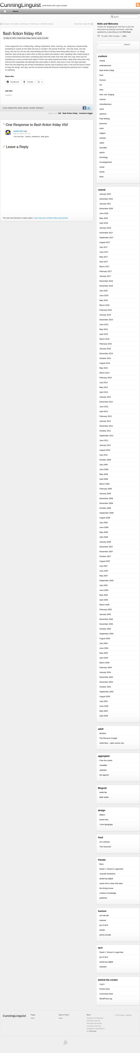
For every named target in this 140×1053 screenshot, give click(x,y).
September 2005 (106, 580)
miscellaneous (105, 104)
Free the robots (105, 760)
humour (102, 80)
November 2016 (106, 286)
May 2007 (103, 576)
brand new (103, 819)
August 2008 (104, 518)
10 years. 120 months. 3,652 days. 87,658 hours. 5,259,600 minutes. (28, 24)
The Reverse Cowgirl (108, 738)
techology (103, 157)
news (101, 109)
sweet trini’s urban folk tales (111, 883)
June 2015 (103, 324)
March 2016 (104, 305)
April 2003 (103, 716)
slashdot (102, 770)
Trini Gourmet (105, 847)
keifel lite (103, 792)
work (101, 177)
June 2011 (103, 440)
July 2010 (103, 455)
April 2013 (103, 392)
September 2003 (106, 692)
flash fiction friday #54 (22, 33)
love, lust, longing (106, 94)
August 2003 (104, 696)
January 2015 (105, 349)
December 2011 (106, 426)
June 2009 (103, 469)
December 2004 (106, 619)
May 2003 (103, 711)
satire (101, 143)
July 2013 (103, 382)
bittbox (102, 815)
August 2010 (104, 450)
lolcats (102, 930)
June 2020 (103, 213)
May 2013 (103, 387)
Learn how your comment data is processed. (51, 218)
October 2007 (105, 556)
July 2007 (103, 566)
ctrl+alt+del (104, 915)
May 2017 (103, 257)
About (15, 11)
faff (59, 113)
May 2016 (103, 300)
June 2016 (103, 295)
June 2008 (103, 527)
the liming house (106, 888)
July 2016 (103, 291)
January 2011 (105, 445)
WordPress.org (105, 999)
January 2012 (105, 421)
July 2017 (103, 247)
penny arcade (105, 935)
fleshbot (102, 733)
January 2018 (105, 228)
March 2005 (104, 605)
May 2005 (103, 595)
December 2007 (106, 547)
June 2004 (103, 648)
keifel (124, 36)
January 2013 (105, 397)
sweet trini (18, 131)
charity (102, 61)
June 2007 (103, 571)
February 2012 (105, 416)
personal (103, 123)
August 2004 (104, 638)
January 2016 (105, 315)
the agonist (104, 775)
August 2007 (104, 561)
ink (100, 85)
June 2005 (103, 590)
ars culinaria (104, 842)
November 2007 (106, 551)
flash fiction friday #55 (82, 24)
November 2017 (106, 233)
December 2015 (106, 320)
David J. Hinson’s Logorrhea (111, 869)
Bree (101, 864)
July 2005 (103, 585)
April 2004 (103, 658)
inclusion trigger (86, 113)
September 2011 (106, 435)
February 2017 (105, 271)
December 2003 (106, 677)
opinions (102, 114)
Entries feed (104, 989)
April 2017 (103, 262)
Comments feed (106, 994)
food (101, 75)
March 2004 (104, 663)
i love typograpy (106, 824)
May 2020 (103, 218)
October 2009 (105, 460)
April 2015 (103, 334)
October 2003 (105, 687)
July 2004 (103, 643)
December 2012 (106, 402)
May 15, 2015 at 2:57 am (21, 133)
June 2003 (103, 706)
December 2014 (106, 353)
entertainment (105, 65)
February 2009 (105, 489)
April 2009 (103, 479)
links (101, 90)
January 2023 (105, 194)
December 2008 (106, 498)
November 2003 (106, 682)
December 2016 (106, 281)
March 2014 (104, 373)
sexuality (103, 148)
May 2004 (103, 653)
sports (102, 152)
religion (102, 133)
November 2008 (106, 503)
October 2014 (105, 358)
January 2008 (105, 542)
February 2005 (105, 609)
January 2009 (105, 493)
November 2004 (106, 624)
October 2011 (105, 431)
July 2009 (103, 464)
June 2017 (103, 252)
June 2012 (103, 407)
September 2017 (106, 237)
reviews (102, 138)
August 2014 (104, 363)
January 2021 (105, 204)
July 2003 (103, 701)
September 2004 (106, 634)
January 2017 (105, 276)
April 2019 (103, 223)
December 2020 (106, 208)
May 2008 (103, 532)
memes (33, 38)
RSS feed (127, 32)
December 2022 (106, 199)
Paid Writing (104, 119)
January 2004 (105, 672)
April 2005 (103, 600)
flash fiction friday (24, 38)
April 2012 (103, 411)
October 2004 (105, 629)
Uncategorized (105, 162)
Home (5, 11)
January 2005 (105, 614)
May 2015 (103, 329)
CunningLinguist (20, 5)
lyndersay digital (106, 878)
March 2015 (104, 339)
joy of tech (103, 925)
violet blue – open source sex (111, 743)
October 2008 (105, 508)
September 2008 (106, 513)
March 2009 (104, 484)
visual (101, 167)
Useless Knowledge (107, 893)
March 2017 (104, 266)
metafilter (103, 765)
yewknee (103, 898)
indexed (102, 920)
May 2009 (103, 474)
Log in (102, 984)
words (39, 38)
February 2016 (105, 310)
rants (101, 128)
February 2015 (105, 344)
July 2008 (103, 522)
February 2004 (105, 667)
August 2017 (104, 242)
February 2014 (105, 378)
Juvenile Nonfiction (107, 874)
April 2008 (103, 537)
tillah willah (104, 797)
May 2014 (103, 368)
